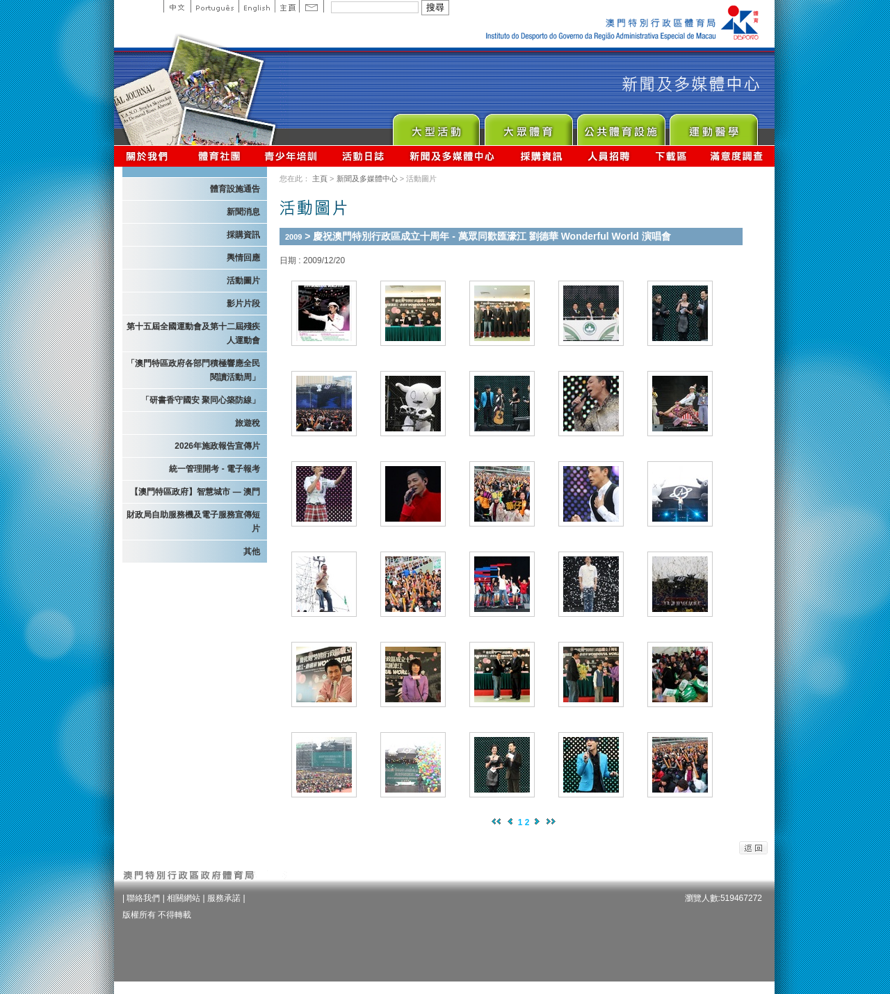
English (256, 6)
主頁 (287, 6)
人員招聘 (609, 156)
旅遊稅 (247, 423)
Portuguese (214, 6)
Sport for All (528, 126)
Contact (311, 6)
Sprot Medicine (713, 126)
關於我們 (150, 156)
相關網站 (183, 898)
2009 (293, 237)
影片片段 (243, 303)
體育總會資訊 (219, 156)
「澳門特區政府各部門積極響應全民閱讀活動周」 (193, 370)
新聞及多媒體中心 (452, 156)
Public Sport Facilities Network (620, 126)
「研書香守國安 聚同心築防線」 (200, 400)
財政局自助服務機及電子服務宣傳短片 (193, 521)
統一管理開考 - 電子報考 (214, 469)
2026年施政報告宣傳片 (217, 446)
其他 (251, 551)
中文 (177, 6)
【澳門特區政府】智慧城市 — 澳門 (195, 492)
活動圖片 (243, 280)
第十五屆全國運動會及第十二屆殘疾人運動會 (193, 333)
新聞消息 (243, 212)
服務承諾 (224, 898)
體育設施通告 (235, 189)
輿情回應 (243, 258)
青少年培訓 (291, 156)
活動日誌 (364, 156)
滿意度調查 (737, 156)
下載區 (670, 156)
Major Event (435, 126)
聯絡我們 (143, 898)
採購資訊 (541, 156)
